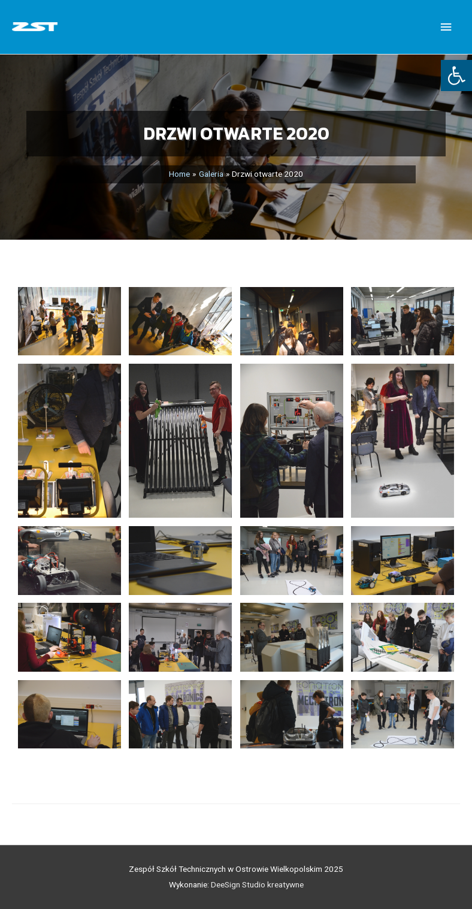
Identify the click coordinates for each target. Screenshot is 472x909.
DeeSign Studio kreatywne (257, 884)
